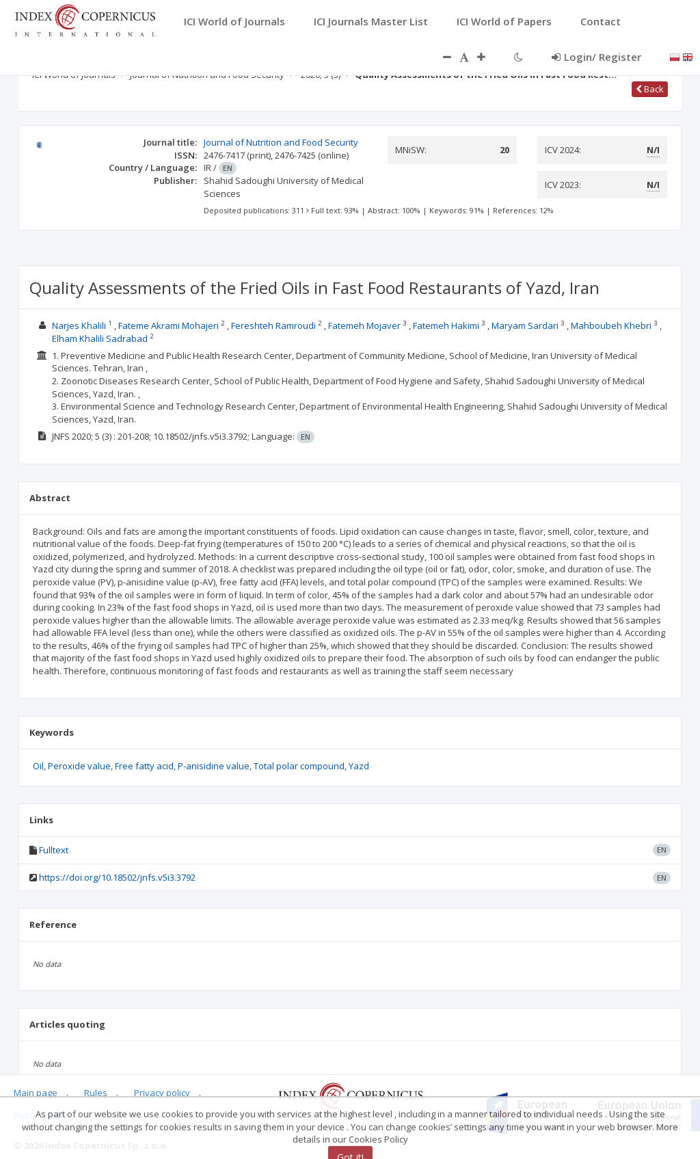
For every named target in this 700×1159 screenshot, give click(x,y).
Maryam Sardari (525, 325)
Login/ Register (596, 57)
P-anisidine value (214, 766)
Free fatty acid (144, 766)
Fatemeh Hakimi (446, 325)
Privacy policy (162, 1093)
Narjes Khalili (79, 325)
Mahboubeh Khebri (611, 325)
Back (650, 89)
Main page (35, 1093)
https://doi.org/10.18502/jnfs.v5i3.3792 (117, 877)
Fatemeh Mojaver (364, 325)
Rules (95, 1093)
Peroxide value (79, 766)
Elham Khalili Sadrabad (100, 338)
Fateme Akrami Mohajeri (168, 325)
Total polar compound (299, 766)
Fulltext (53, 850)
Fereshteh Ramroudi (273, 325)
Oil (38, 766)
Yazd (359, 766)
